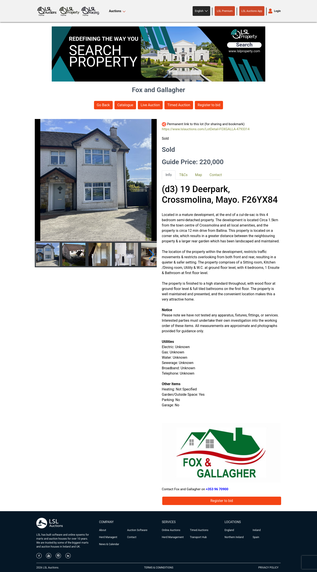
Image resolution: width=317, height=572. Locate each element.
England (229, 530)
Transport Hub (198, 537)
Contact (131, 537)
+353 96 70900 (217, 489)
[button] (201, 11)
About (102, 530)
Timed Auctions (199, 530)
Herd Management (173, 537)
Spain (256, 537)
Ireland (257, 530)
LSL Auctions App (251, 11)
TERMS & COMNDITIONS (158, 567)
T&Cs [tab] (183, 175)
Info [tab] (169, 175)
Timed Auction (178, 105)
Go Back (103, 105)
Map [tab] (198, 175)
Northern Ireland (234, 537)
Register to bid (209, 105)
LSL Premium (225, 11)
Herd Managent (108, 537)
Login (277, 11)
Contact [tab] (216, 175)
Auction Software (137, 530)
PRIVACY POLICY (268, 567)
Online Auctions (171, 530)
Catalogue (125, 105)
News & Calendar (109, 544)
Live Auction (150, 105)
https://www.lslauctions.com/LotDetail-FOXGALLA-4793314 (205, 129)
